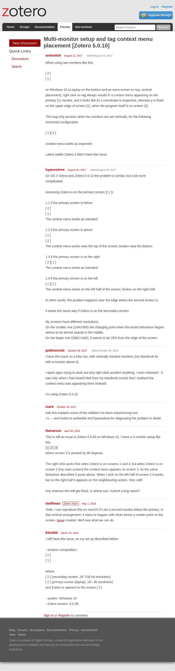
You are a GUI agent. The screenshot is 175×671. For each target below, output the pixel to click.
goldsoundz (54, 350)
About (22, 634)
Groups (25, 27)
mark (49, 407)
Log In (154, 6)
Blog (12, 630)
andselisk (53, 55)
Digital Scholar (43, 640)
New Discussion (25, 43)
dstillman (52, 503)
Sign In (49, 615)
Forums (65, 27)
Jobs (12, 634)
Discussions (20, 59)
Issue (60, 520)
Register (167, 6)
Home (10, 27)
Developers (37, 630)
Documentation (45, 27)
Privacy (74, 630)
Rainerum (53, 431)
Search (17, 66)
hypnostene (54, 169)
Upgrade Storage (156, 15)
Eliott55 (51, 533)
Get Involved (83, 27)
